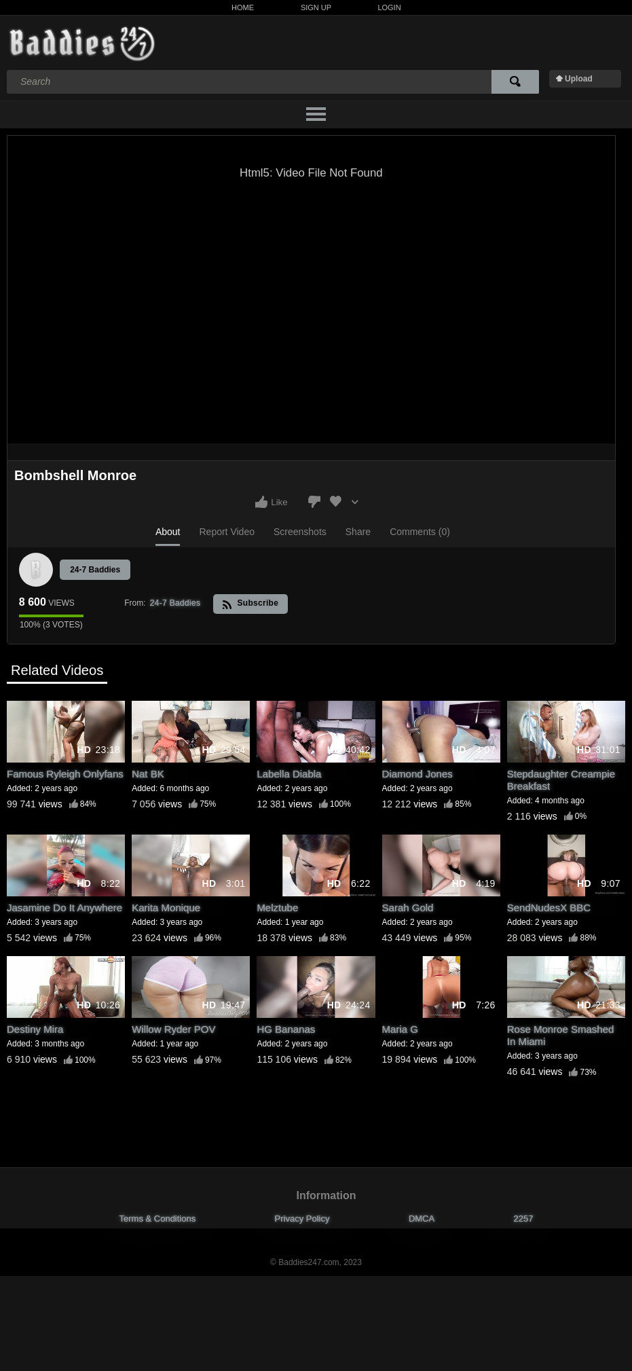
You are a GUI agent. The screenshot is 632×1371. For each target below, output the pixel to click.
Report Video (226, 531)
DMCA (421, 1218)
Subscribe (250, 604)
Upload (579, 79)
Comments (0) (420, 531)
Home (242, 7)
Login (389, 7)
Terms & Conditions (157, 1218)
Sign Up (316, 7)
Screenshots (300, 531)
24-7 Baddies (95, 569)
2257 (524, 1218)
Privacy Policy (302, 1218)
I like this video (261, 502)
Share (358, 531)
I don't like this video (314, 502)
